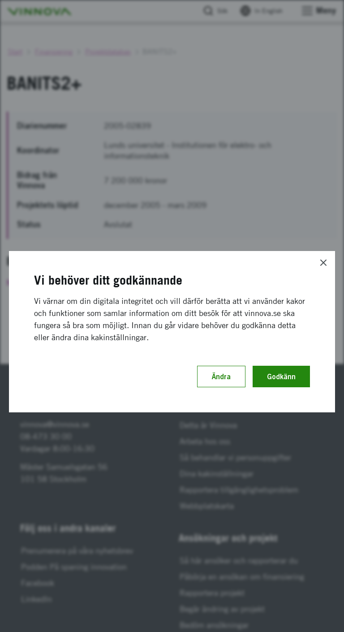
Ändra (221, 376)
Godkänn (281, 376)
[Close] (323, 262)
